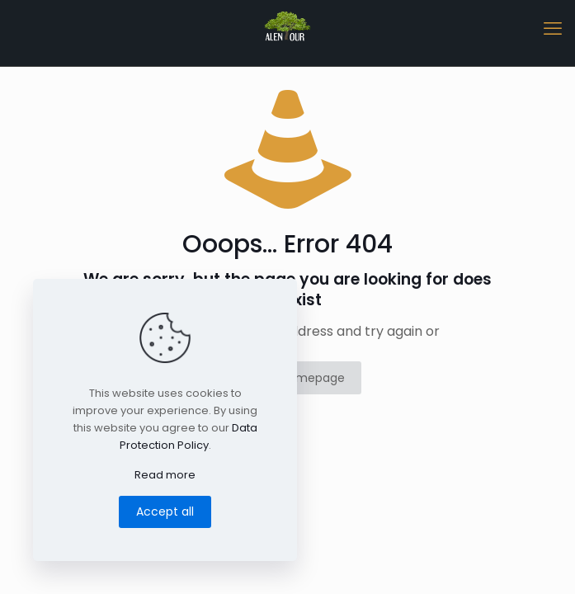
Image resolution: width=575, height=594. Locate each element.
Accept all (165, 511)
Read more (165, 475)
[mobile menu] (553, 29)
